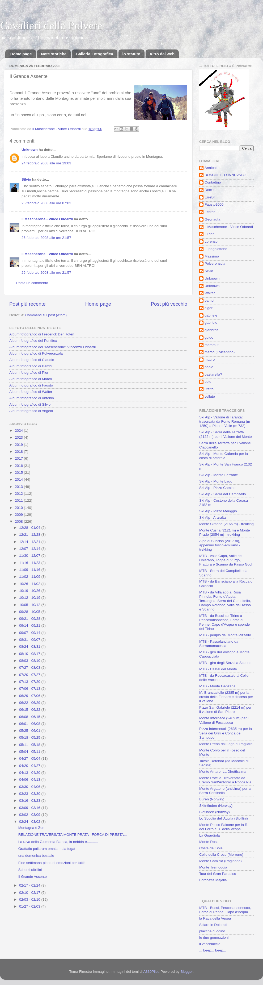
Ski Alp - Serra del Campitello (222, 494)
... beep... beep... (212, 950)
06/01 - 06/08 (30, 724)
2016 (19, 466)
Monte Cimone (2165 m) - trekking (226, 524)
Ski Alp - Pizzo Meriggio (218, 511)
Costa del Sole (211, 848)
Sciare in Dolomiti (213, 925)
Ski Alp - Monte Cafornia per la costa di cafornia (223, 456)
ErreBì (210, 197)
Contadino (213, 182)
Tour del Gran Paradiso (217, 874)
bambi (209, 300)
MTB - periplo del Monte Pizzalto (225, 635)
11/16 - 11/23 (30, 563)
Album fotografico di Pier (28, 373)
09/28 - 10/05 (30, 612)
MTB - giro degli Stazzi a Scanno (225, 663)
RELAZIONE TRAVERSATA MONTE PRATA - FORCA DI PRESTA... (72, 835)
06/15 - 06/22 (30, 710)
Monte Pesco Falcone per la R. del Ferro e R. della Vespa (223, 827)
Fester (210, 212)
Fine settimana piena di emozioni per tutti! (51, 863)
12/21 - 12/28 (30, 535)
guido (209, 337)
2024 (19, 431)
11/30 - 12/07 (30, 556)
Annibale (212, 168)
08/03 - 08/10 (30, 661)
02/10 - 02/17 (30, 893)
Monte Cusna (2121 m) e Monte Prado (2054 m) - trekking (224, 532)
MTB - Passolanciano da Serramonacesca (218, 643)
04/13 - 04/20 (30, 773)
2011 (19, 500)
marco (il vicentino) (220, 352)
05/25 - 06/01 (30, 731)
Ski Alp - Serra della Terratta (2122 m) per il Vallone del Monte (225, 434)
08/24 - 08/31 (30, 647)
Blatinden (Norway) (214, 812)
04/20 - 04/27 (30, 766)
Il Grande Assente (32, 877)
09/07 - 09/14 (30, 633)
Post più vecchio (169, 304)
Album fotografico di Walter (30, 392)
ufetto (209, 389)
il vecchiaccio (209, 944)
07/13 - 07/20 (30, 682)
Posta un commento (32, 283)
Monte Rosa (209, 842)
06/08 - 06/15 (30, 717)
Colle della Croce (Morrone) (221, 855)
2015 (19, 473)
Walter (210, 293)
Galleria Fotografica (94, 54)
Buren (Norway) (211, 799)
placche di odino (212, 931)
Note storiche (53, 54)
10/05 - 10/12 (30, 605)
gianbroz (211, 330)
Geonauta (212, 219)
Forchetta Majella (213, 880)
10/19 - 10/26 (30, 591)
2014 (19, 479)
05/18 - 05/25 (30, 737)
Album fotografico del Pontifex (33, 341)
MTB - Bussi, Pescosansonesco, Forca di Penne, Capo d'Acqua (225, 910)
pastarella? (213, 374)
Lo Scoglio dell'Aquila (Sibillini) (223, 818)
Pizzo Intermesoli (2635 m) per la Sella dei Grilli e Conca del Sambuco (225, 733)
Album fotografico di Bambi (30, 366)
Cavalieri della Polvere (51, 25)
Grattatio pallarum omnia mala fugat (46, 849)
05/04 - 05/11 (30, 752)
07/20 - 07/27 (30, 675)
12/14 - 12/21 (30, 542)
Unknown (30, 150)
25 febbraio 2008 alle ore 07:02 (46, 203)
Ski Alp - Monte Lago (215, 481)
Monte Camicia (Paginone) (220, 861)
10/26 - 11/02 (30, 584)
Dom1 (209, 190)
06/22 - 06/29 (30, 703)
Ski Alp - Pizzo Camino (217, 488)
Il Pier (209, 234)
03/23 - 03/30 (30, 794)
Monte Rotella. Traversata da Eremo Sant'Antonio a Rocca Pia (225, 780)
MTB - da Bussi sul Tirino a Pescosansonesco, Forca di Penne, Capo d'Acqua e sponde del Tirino (224, 622)
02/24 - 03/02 (30, 822)
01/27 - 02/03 (30, 906)
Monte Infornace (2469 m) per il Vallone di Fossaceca (224, 720)
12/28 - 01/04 (30, 528)
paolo (209, 367)
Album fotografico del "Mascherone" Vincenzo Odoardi (52, 347)
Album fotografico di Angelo (31, 411)
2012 (19, 494)
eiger (209, 308)
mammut (212, 345)
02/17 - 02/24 (30, 885)
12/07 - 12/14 (30, 549)
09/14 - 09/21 (30, 625)
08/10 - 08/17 (30, 654)
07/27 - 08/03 (30, 668)
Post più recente (27, 304)
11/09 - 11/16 (30, 570)
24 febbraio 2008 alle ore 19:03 (46, 163)
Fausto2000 (214, 204)
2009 (19, 515)
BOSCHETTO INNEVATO (225, 175)
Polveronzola (215, 263)
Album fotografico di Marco (30, 379)
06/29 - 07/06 (30, 696)
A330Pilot (151, 972)
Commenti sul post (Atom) (46, 315)
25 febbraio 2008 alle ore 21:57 (46, 238)
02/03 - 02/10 (30, 899)
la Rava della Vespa (215, 918)
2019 (19, 445)
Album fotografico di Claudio (31, 360)
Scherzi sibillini (30, 870)
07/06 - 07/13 (30, 689)
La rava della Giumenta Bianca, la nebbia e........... (58, 842)
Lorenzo (211, 241)
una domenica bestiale (36, 856)
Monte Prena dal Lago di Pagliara (225, 744)
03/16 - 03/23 (30, 801)
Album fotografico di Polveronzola (36, 353)
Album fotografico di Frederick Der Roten (41, 334)
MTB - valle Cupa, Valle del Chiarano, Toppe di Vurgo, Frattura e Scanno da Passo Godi (225, 560)
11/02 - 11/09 (30, 577)
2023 (19, 437)
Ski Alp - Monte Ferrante (218, 475)
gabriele (211, 315)
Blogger (187, 972)
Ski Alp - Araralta (212, 517)
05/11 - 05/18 (30, 745)
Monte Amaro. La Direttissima (222, 772)
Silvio (26, 179)
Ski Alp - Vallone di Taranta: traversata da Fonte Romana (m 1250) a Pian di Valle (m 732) (224, 421)
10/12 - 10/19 (30, 598)
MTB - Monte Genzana (217, 686)
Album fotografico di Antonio (31, 398)
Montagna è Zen (31, 828)
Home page (21, 54)
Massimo (212, 256)
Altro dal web (162, 54)
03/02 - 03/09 (30, 815)
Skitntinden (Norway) (215, 806)
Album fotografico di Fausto (31, 385)
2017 (19, 458)
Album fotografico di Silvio (29, 404)
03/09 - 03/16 (30, 808)
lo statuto (131, 54)
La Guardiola (209, 835)
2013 (19, 487)
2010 (19, 508)
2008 (19, 521)
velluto (210, 396)
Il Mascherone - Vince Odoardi (47, 219)
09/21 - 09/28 (30, 619)
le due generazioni (213, 938)
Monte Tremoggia (213, 867)
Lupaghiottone (216, 249)
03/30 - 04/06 (30, 787)
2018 (19, 452)
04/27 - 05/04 (30, 758)
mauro (210, 359)
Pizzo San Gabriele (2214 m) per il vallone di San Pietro (225, 709)
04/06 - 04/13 (30, 780)
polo (208, 382)
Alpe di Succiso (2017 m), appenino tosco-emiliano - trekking (219, 545)
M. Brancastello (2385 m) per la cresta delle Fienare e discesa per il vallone (226, 697)
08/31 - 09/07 (30, 640)
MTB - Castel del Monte (218, 669)
